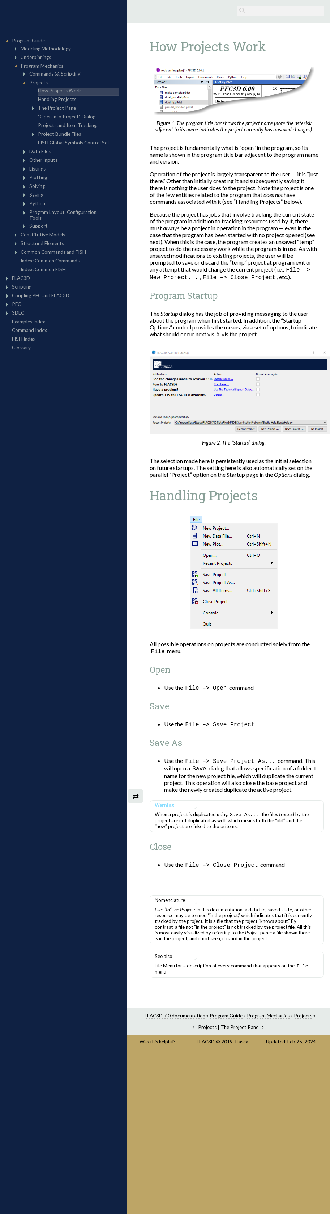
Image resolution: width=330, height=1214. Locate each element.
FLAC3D (206, 1045)
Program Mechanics (268, 1019)
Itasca (241, 1045)
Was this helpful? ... (160, 1045)
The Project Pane (239, 1031)
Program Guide (226, 1019)
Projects (303, 1019)
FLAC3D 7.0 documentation (175, 1019)
